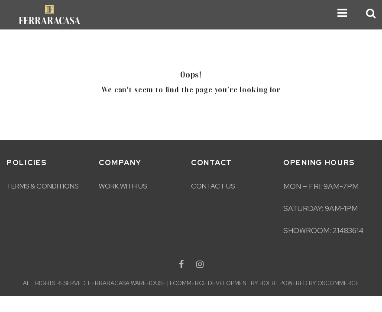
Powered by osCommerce (319, 283)
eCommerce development (209, 283)
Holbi (268, 283)
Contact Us (213, 186)
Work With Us (123, 186)
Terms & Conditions (42, 186)
